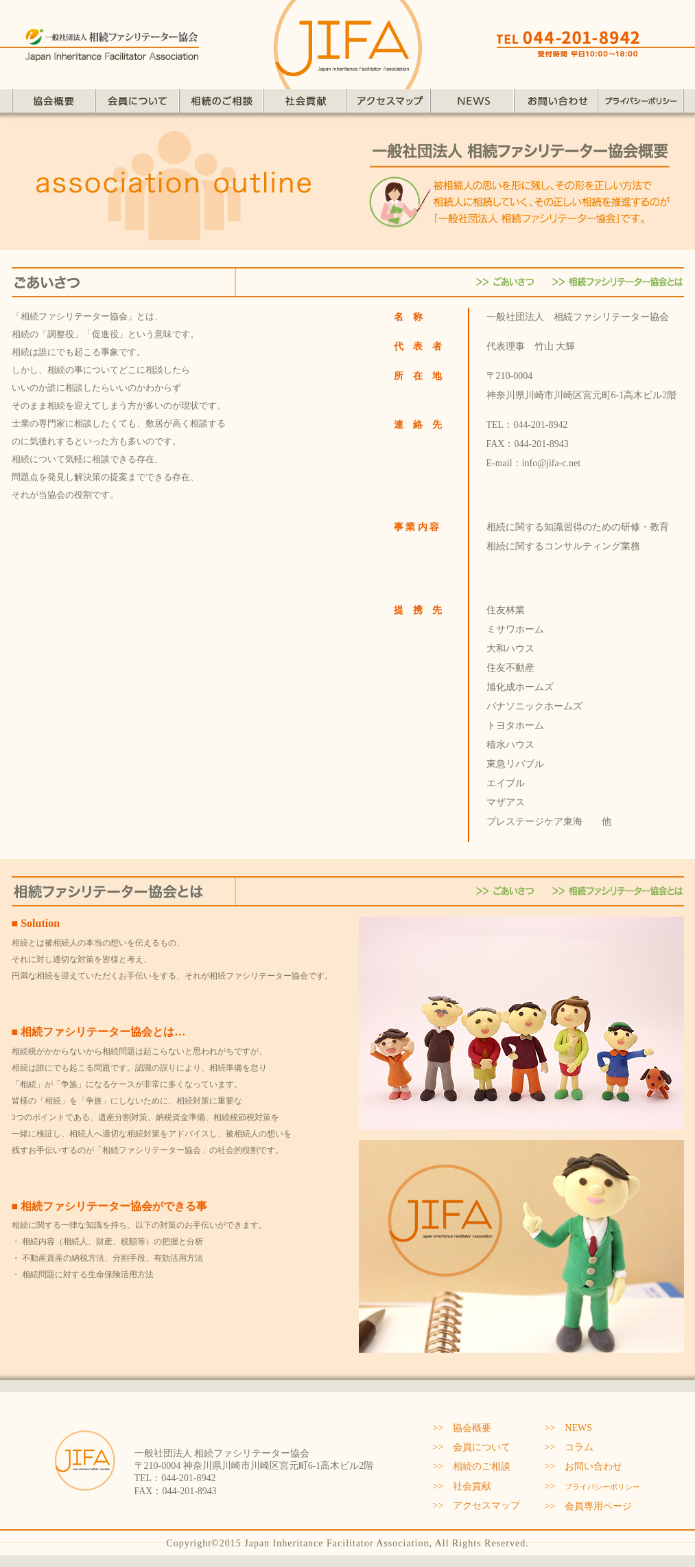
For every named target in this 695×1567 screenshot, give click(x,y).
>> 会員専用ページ (589, 1506)
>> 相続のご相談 (472, 1466)
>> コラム (569, 1447)
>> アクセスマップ (477, 1505)
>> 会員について (472, 1447)
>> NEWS (568, 1428)
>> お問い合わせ (584, 1466)
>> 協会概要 (462, 1428)
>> (593, 1486)
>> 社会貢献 (462, 1486)
